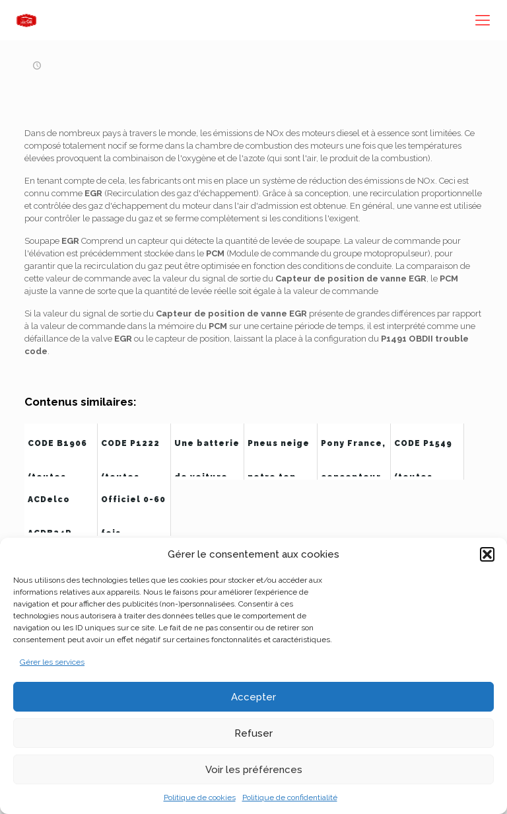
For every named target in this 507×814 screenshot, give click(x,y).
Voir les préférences (253, 770)
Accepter (253, 697)
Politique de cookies (200, 797)
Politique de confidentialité (289, 797)
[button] (487, 554)
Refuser (253, 733)
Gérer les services (52, 662)
